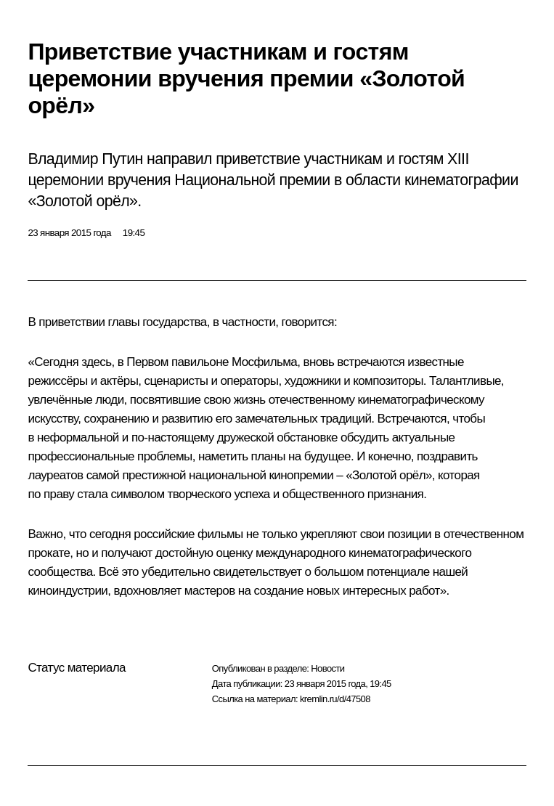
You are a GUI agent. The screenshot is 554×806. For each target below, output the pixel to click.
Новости (327, 668)
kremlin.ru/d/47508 (335, 698)
